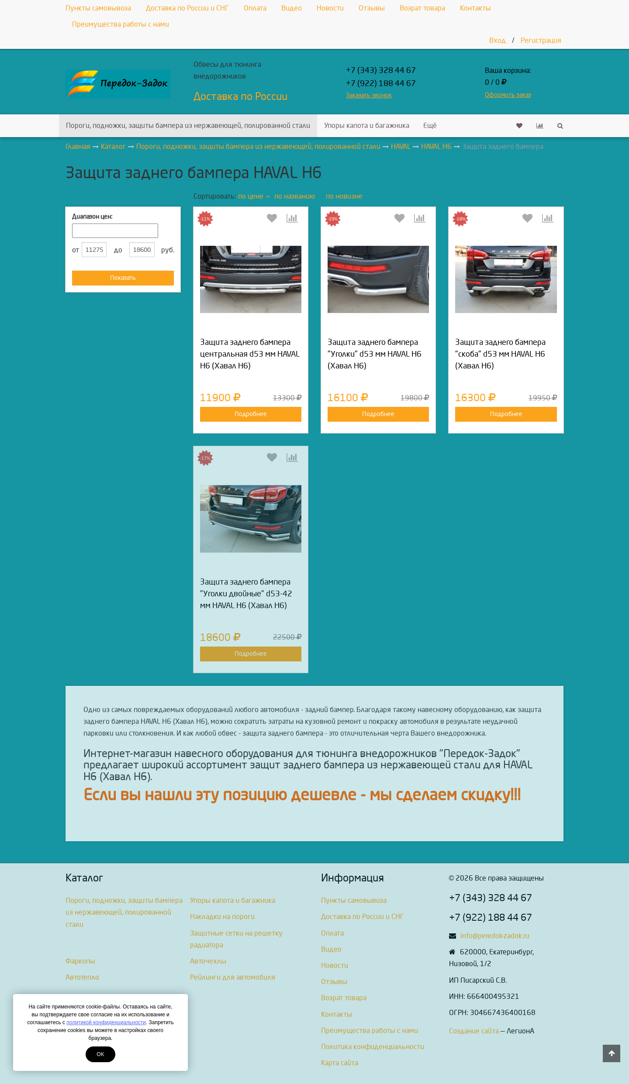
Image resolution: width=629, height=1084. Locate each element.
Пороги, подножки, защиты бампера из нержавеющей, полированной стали (188, 125)
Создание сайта (474, 1031)
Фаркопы (80, 961)
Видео (291, 8)
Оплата (255, 8)
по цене (254, 196)
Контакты (475, 8)
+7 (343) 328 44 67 (381, 70)
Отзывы (372, 8)
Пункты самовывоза (98, 8)
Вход (497, 40)
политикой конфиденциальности (105, 1022)
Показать (123, 278)
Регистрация (541, 40)
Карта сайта (339, 1063)
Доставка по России (240, 96)
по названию (294, 196)
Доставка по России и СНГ (187, 8)
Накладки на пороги (222, 916)
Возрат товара (422, 8)
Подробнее (251, 414)
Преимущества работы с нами (120, 24)
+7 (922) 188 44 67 (381, 83)
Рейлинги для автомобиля (232, 977)
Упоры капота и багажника (366, 125)
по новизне (344, 196)
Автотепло (82, 977)
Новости (330, 8)
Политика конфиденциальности (372, 1046)
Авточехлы (208, 961)
